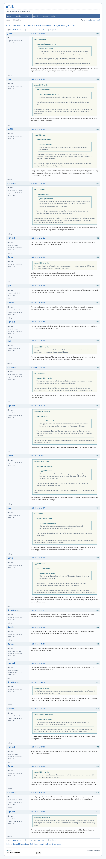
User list (18, 16)
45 (50, 29)
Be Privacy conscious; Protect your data (55, 25)
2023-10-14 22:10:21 (38, 238)
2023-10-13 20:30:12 (38, 129)
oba (9, 79)
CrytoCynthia (13, 610)
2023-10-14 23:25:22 (38, 286)
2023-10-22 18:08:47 (38, 812)
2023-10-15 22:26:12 (38, 558)
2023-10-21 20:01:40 (38, 766)
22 (31, 29)
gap (9, 286)
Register (45, 16)
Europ (10, 257)
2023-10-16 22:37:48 (38, 627)
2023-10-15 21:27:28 (38, 406)
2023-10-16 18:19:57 (38, 610)
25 (43, 29)
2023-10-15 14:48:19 (38, 341)
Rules (26, 16)
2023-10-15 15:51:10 (38, 367)
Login (53, 16)
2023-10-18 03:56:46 (38, 663)
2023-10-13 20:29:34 (38, 33)
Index (9, 16)
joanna (10, 33)
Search (35, 16)
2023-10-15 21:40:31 (38, 456)
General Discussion (23, 25)
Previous (15, 29)
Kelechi (10, 627)
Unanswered (95, 20)
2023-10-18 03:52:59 (38, 644)
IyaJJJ (10, 129)
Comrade (11, 183)
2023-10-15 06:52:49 (38, 322)
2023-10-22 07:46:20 (38, 792)
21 (27, 29)
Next (55, 29)
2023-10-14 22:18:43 (38, 257)
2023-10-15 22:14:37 (38, 508)
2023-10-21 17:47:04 (38, 747)
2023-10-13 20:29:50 (38, 79)
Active (88, 20)
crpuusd (11, 238)
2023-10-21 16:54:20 (38, 709)
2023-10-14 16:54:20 (38, 183)
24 (39, 29)
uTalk (10, 7)
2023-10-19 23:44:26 (38, 682)
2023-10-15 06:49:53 (38, 303)
